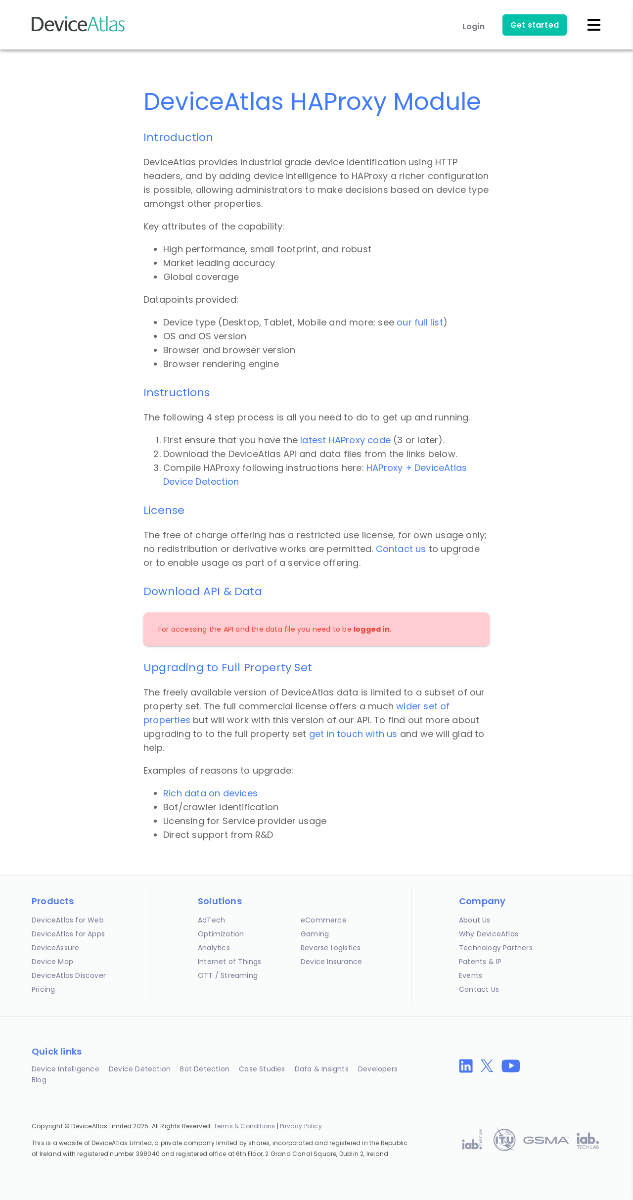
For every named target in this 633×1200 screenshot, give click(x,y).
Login (473, 26)
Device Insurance (331, 962)
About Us (475, 920)
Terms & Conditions (244, 1126)
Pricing (43, 989)
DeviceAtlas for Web (68, 920)
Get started (534, 25)
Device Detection (140, 1069)
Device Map (52, 962)
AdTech (211, 920)
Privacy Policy (301, 1126)
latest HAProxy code (345, 440)
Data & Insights (322, 1069)
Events (470, 975)
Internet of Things (230, 962)
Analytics (214, 948)
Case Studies (262, 1069)
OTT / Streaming (228, 975)
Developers (378, 1069)
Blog (39, 1080)
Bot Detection (204, 1069)
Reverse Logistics (331, 948)
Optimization (221, 934)
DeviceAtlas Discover (69, 975)
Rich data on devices (210, 793)
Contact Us (479, 989)
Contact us (401, 549)
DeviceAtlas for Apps (68, 934)
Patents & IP (480, 962)
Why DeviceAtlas (488, 934)
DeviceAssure (55, 948)
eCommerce (324, 920)
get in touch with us (353, 734)
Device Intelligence (65, 1069)
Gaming (315, 934)
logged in (372, 629)
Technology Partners (496, 948)
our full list (420, 322)
